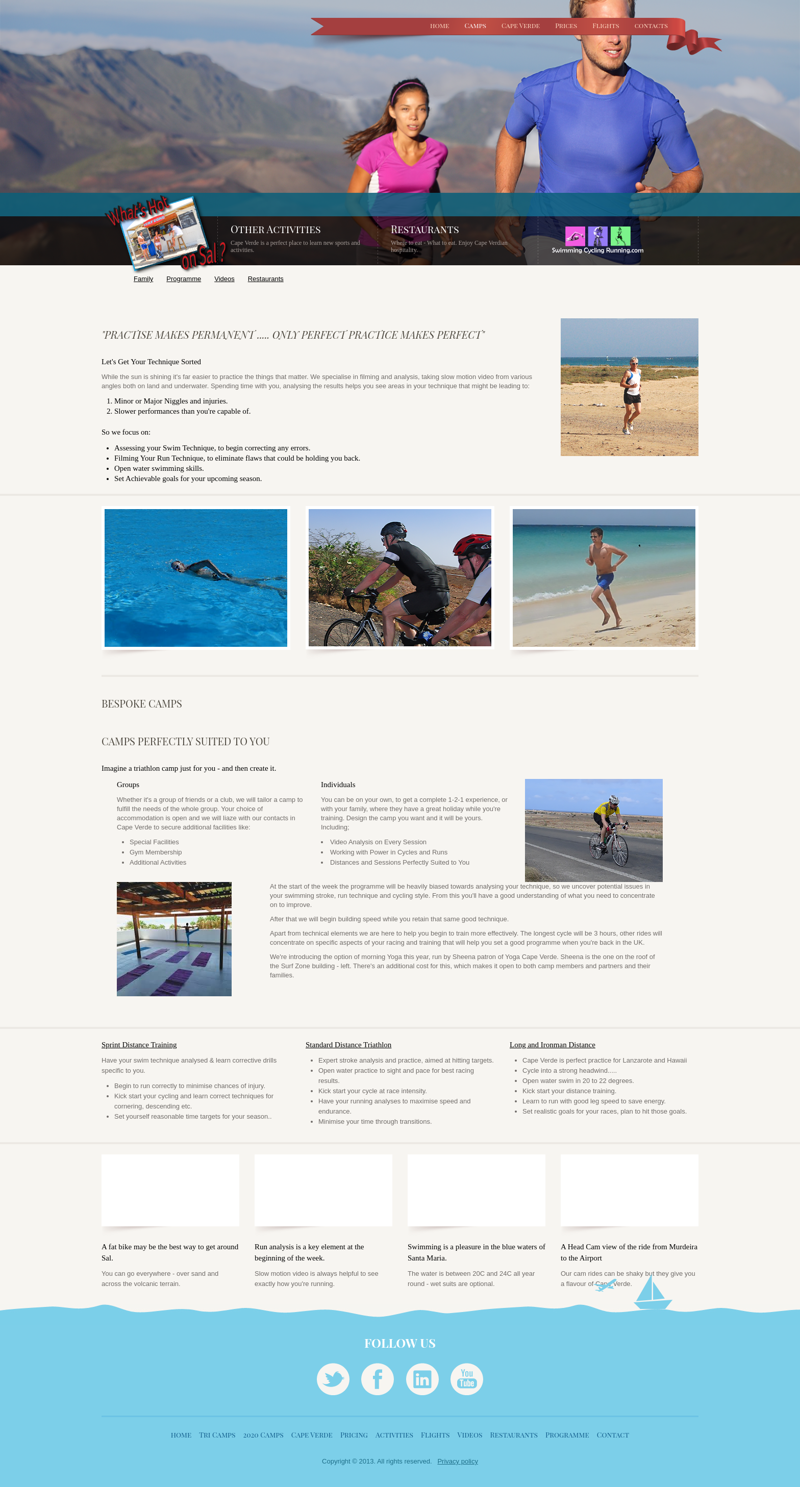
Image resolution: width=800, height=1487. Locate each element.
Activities (394, 1435)
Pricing (354, 1435)
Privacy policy (457, 1461)
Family (143, 279)
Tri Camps (217, 1435)
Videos (224, 279)
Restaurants (266, 279)
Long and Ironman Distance (552, 1045)
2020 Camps (263, 1435)
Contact (613, 1435)
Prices (566, 25)
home (439, 25)
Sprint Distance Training (139, 1045)
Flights (605, 25)
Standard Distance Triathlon (348, 1045)
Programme (183, 279)
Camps (475, 25)
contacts (651, 25)
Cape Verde (521, 25)
